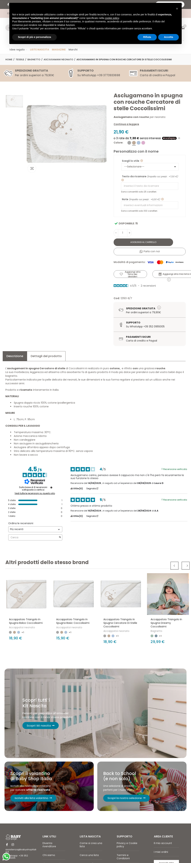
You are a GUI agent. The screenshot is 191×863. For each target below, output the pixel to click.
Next (186, 566)
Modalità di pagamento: (149, 262)
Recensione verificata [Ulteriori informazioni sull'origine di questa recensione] (175, 469)
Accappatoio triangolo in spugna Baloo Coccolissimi (26, 621)
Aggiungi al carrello (143, 242)
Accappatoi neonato (22, 627)
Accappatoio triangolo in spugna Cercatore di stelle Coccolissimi (120, 623)
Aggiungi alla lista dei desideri (132, 274)
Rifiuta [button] (147, 37)
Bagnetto (156, 631)
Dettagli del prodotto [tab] (46, 356)
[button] (177, 8)
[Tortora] (134, 143)
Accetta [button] (168, 37)
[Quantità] (123, 233)
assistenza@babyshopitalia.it (20, 853)
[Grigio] (129, 143)
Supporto (133, 322)
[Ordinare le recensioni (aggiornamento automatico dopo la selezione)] (35, 529)
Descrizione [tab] (14, 356)
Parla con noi (150, 251)
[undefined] (51, 487)
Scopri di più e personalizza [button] (34, 37)
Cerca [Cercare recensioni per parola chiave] (33, 537)
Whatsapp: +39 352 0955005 (16, 859)
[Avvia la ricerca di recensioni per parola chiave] (60, 537)
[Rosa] (143, 143)
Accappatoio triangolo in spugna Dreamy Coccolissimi (166, 623)
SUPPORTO (85, 71)
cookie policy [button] (112, 18)
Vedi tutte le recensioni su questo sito (35, 493)
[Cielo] (138, 143)
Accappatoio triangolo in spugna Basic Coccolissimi (72, 621)
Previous (177, 566)
